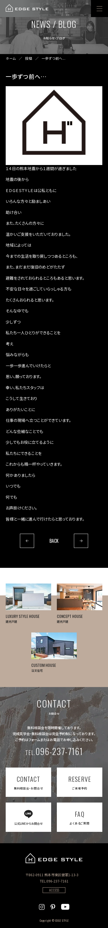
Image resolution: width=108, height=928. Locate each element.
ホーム (11, 58)
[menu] (99, 8)
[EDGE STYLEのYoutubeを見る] (65, 906)
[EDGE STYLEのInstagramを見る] (42, 906)
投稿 (28, 58)
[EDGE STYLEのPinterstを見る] (52, 906)
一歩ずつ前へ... (53, 58)
